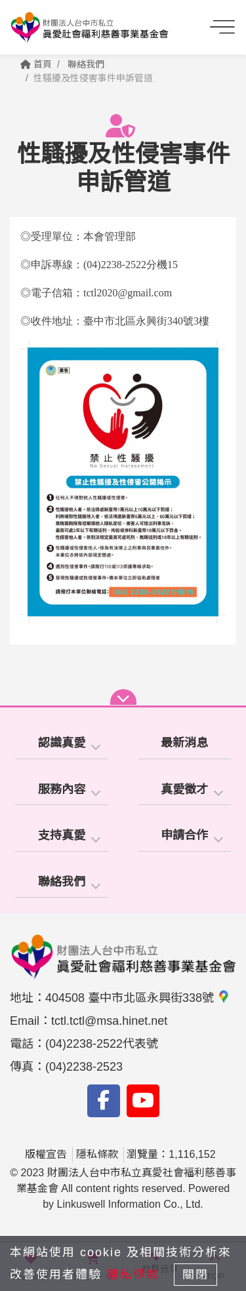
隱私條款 (97, 1154)
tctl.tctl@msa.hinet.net (109, 1020)
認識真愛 (61, 742)
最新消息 (184, 742)
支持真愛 (61, 835)
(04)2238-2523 (84, 1066)
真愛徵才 (184, 789)
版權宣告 (46, 1154)
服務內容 (61, 789)
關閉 (195, 1274)
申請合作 (184, 835)
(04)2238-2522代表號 (101, 1043)
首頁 (36, 64)
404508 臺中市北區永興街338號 (137, 997)
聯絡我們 (86, 64)
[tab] (61, 743)
